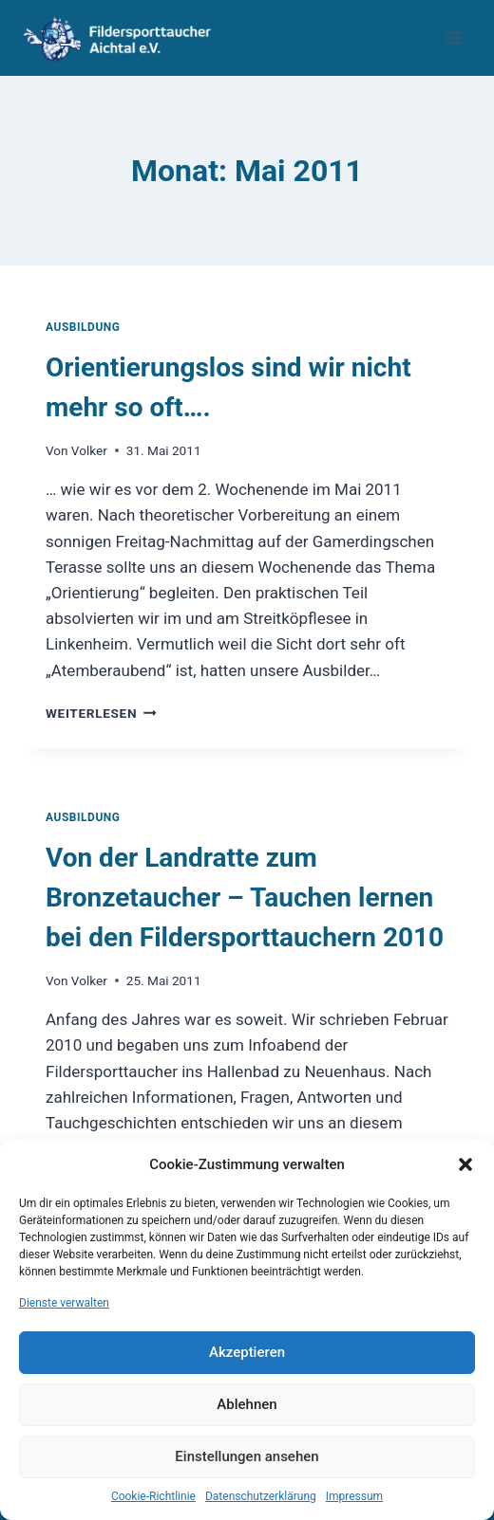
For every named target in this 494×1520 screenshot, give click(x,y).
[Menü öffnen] (453, 37)
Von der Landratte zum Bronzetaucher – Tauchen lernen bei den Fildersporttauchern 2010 (245, 897)
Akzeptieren (247, 1352)
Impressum (354, 1496)
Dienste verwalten (64, 1302)
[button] (465, 1164)
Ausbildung (83, 327)
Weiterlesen (101, 713)
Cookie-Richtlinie (153, 1496)
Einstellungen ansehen (246, 1456)
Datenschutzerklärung (260, 1496)
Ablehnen (246, 1404)
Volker (89, 450)
